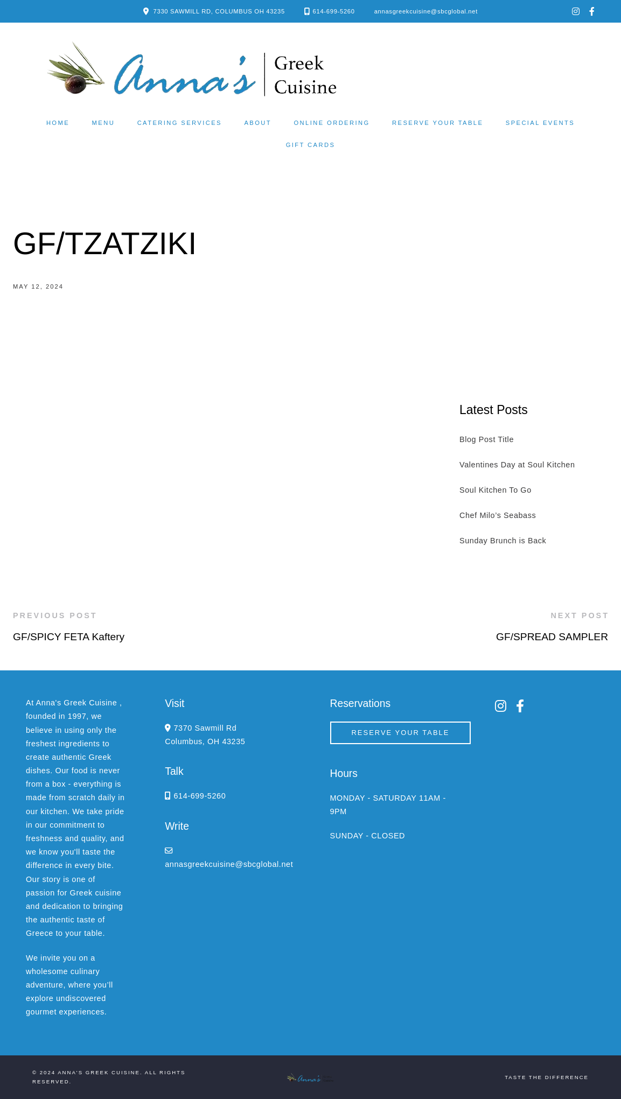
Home (57, 123)
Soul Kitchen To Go (495, 490)
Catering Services (179, 123)
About (257, 123)
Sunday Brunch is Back (502, 540)
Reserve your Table (437, 123)
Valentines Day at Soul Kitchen (517, 464)
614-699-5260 (334, 11)
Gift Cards (311, 145)
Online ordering (331, 123)
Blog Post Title (486, 439)
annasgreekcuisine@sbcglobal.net (426, 11)
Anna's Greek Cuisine (99, 1072)
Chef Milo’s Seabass (497, 515)
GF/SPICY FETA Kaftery (68, 636)
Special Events (540, 123)
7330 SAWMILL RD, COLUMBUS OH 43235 (219, 11)
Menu (103, 123)
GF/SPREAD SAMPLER (552, 636)
